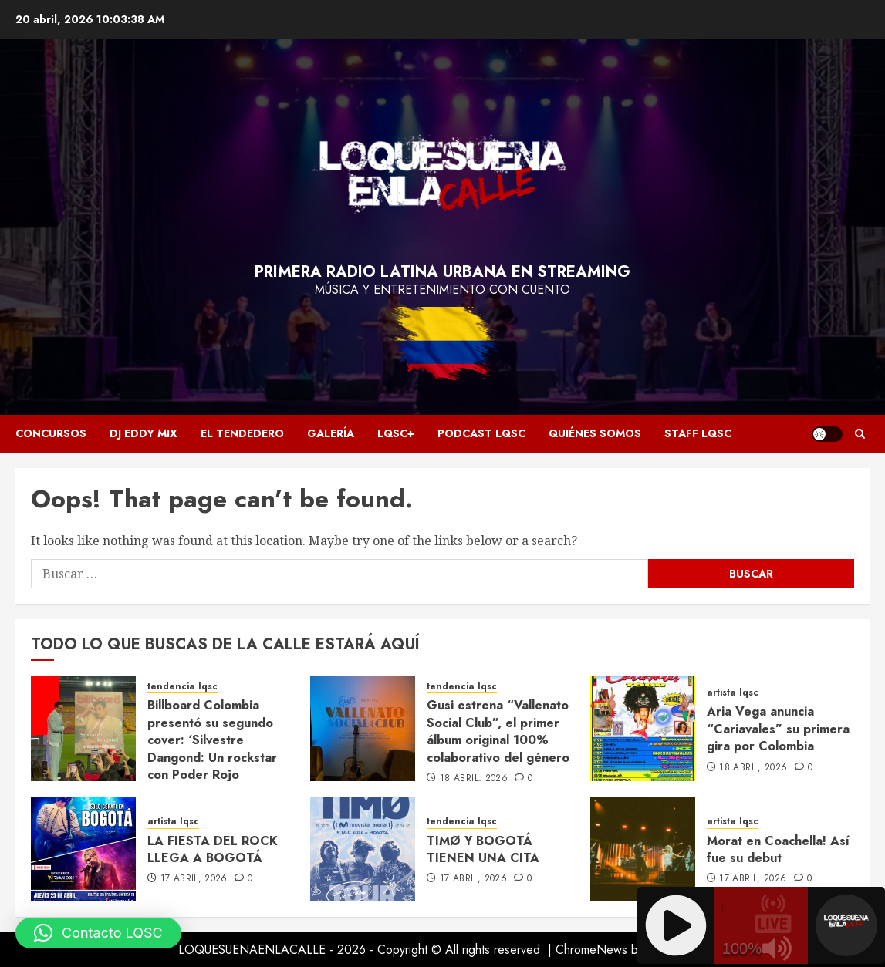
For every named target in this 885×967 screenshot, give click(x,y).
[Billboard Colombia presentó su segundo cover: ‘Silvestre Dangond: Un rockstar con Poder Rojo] (83, 728)
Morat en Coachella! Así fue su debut (778, 849)
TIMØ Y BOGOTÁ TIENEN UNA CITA (483, 849)
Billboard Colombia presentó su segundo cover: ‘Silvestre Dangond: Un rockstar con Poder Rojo (212, 739)
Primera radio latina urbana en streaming (442, 272)
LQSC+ (395, 433)
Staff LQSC (697, 433)
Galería (330, 433)
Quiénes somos (595, 433)
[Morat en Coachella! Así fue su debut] (642, 849)
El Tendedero (242, 433)
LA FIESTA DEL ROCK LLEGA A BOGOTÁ (212, 849)
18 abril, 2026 (474, 779)
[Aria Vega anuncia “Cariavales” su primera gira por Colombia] (642, 728)
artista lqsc (732, 692)
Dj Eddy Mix (143, 433)
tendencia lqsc (182, 686)
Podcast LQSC (481, 433)
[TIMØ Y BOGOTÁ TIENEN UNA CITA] (362, 849)
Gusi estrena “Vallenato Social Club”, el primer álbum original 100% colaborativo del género (498, 731)
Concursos (50, 433)
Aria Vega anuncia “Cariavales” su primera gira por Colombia (778, 729)
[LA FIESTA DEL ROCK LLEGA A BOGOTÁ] (83, 849)
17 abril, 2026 (194, 879)
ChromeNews (591, 950)
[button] (98, 933)
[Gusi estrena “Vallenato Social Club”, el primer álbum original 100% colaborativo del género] (362, 728)
